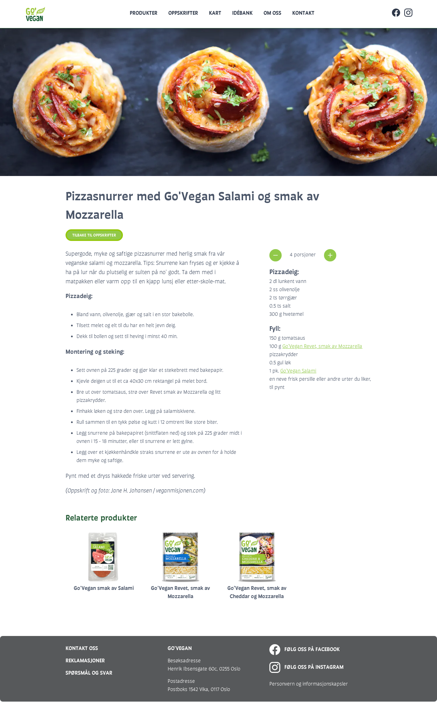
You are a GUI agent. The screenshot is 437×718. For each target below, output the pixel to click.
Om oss (272, 13)
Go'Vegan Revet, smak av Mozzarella (322, 346)
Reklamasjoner (85, 660)
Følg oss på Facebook (304, 649)
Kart (215, 13)
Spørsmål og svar (89, 672)
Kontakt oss (82, 648)
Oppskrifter (183, 13)
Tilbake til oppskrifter (94, 235)
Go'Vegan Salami (298, 371)
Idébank (242, 13)
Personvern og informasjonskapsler (308, 684)
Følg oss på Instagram (306, 667)
